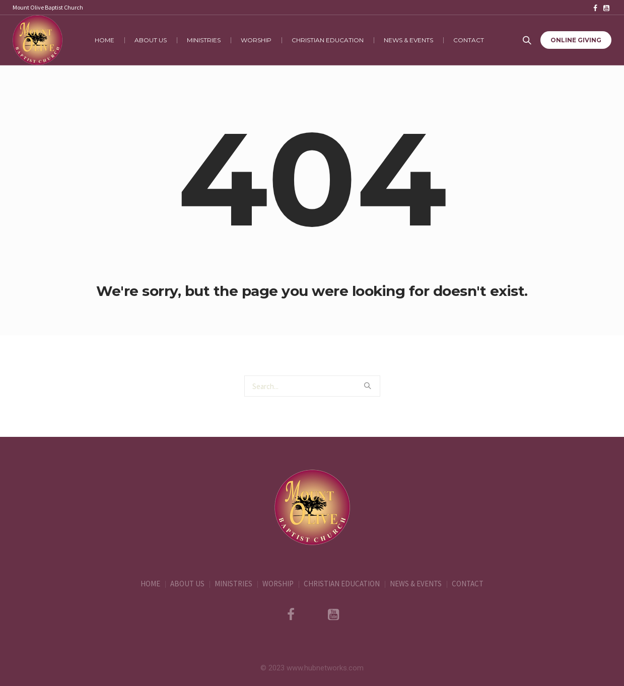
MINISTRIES (233, 583)
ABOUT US (187, 583)
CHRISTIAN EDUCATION (342, 583)
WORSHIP (278, 583)
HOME (150, 583)
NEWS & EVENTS (416, 583)
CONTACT (467, 583)
